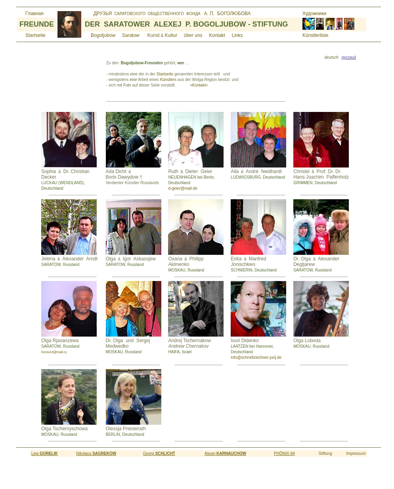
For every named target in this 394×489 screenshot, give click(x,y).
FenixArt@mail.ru (54, 352)
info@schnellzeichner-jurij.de (256, 357)
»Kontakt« (199, 85)
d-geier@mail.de (182, 188)
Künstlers (168, 79)
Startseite (165, 74)
